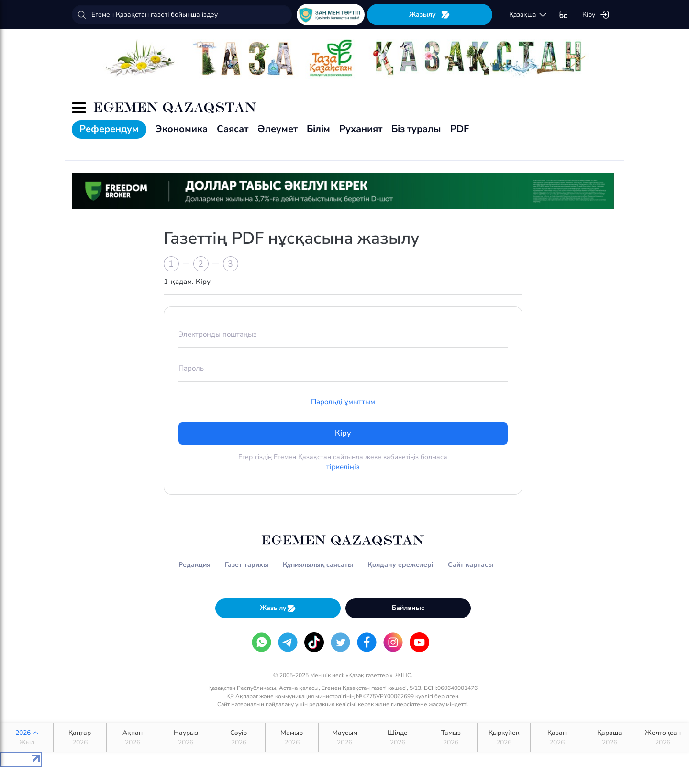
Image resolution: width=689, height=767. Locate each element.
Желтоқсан (662, 737)
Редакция (194, 564)
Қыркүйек (503, 737)
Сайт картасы (470, 564)
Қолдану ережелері (400, 564)
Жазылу (429, 15)
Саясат (232, 129)
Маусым (345, 737)
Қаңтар (79, 737)
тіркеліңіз (342, 467)
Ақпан (133, 737)
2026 (26, 737)
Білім (318, 129)
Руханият (360, 129)
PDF (459, 129)
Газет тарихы (246, 564)
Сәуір (238, 737)
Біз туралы (416, 129)
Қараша (609, 737)
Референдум (109, 129)
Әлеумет (277, 129)
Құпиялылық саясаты (318, 564)
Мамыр (291, 737)
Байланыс (408, 607)
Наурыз (185, 737)
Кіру (596, 15)
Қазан (556, 737)
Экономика (182, 129)
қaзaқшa (528, 15)
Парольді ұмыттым (343, 401)
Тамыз (450, 737)
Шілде (397, 737)
